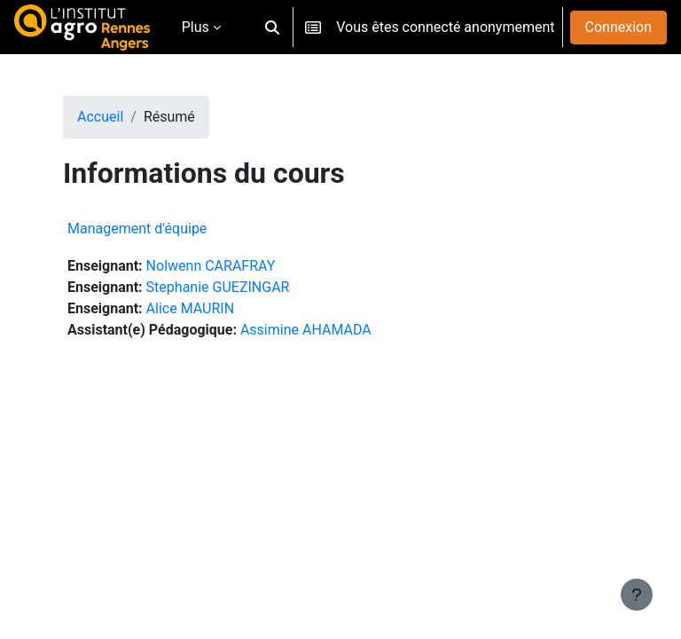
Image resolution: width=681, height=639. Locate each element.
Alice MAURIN (190, 308)
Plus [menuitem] (195, 27)
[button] (272, 27)
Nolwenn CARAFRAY (211, 265)
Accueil (100, 116)
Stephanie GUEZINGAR (218, 287)
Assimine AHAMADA (306, 329)
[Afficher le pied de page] (637, 595)
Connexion (618, 27)
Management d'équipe (137, 228)
